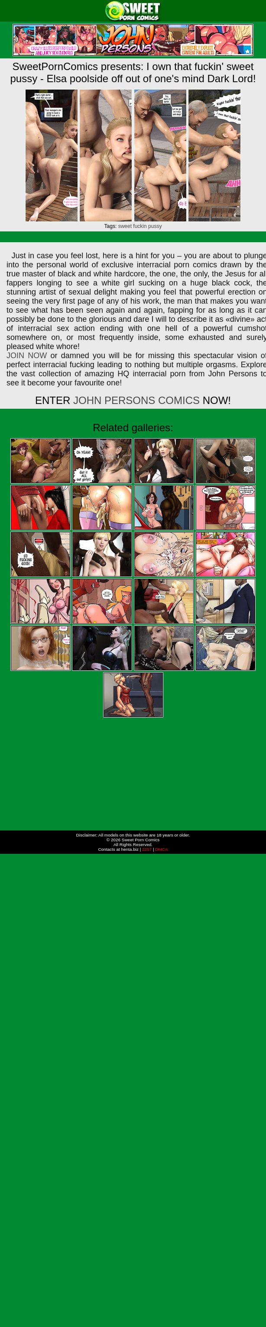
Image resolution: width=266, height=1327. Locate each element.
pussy (155, 226)
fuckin (139, 226)
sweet (125, 226)
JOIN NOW (26, 355)
